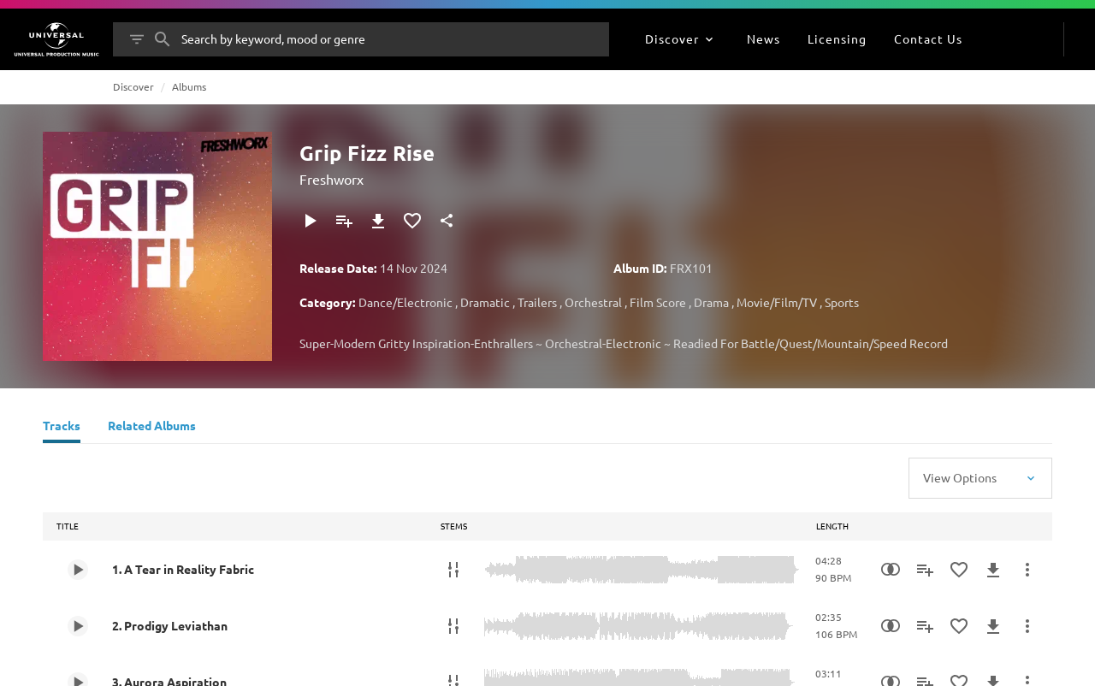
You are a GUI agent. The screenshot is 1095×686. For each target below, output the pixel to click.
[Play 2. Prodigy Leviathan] (77, 626)
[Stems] (453, 569)
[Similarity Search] (890, 569)
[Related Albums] (152, 428)
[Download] (378, 220)
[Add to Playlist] (344, 220)
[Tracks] (61, 428)
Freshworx (331, 178)
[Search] (162, 39)
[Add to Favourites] (412, 220)
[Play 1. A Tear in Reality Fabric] (77, 569)
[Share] (446, 220)
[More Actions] (1027, 569)
